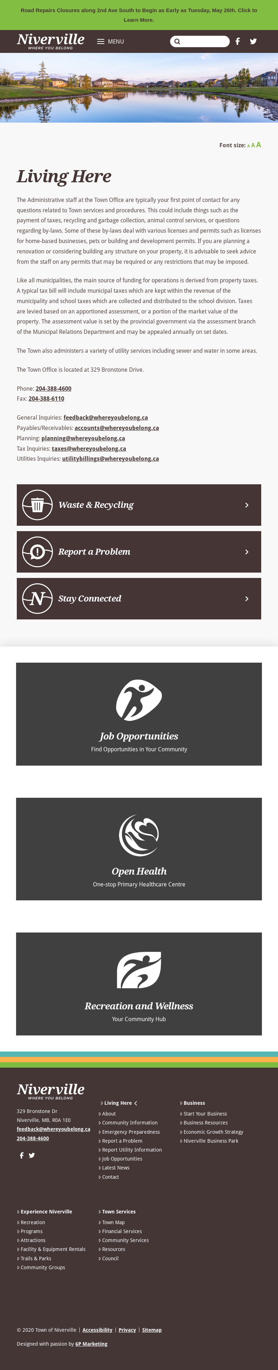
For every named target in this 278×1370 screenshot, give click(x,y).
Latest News (113, 1168)
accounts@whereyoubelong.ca (117, 428)
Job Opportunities (120, 1159)
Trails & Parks (34, 1258)
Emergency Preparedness (129, 1132)
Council (108, 1258)
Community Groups (41, 1267)
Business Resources (204, 1123)
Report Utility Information (130, 1150)
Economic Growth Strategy (211, 1132)
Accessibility (98, 1330)
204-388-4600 (53, 388)
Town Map (111, 1222)
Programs (30, 1231)
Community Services (123, 1240)
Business (192, 1103)
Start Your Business (203, 1114)
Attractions (31, 1240)
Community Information (128, 1123)
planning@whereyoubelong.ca (83, 438)
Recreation (31, 1222)
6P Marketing (91, 1344)
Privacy (127, 1330)
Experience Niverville (44, 1212)
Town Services (117, 1212)
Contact (108, 1177)
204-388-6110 (46, 398)
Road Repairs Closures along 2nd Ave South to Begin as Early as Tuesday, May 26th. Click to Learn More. (139, 15)
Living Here (118, 1103)
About (107, 1114)
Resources (111, 1249)
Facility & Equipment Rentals (51, 1249)
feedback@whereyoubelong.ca (106, 417)
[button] (110, 41)
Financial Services (120, 1231)
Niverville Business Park (209, 1141)
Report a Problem (120, 1141)
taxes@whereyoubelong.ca (89, 448)
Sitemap (152, 1330)
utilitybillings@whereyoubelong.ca (110, 458)
